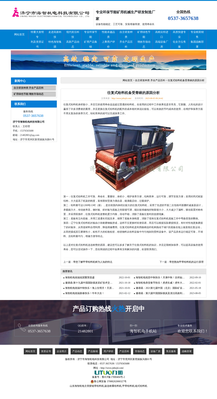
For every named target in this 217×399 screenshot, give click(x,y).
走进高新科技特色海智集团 (55, 39)
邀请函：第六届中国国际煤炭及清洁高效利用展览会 (161, 293)
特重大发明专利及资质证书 (37, 39)
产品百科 (124, 351)
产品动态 (77, 351)
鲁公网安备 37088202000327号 (110, 381)
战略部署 (187, 351)
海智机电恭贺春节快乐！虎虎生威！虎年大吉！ (161, 282)
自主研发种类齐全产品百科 (126, 39)
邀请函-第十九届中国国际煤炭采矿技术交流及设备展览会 (90, 282)
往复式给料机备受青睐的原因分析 (186, 80)
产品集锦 (93, 351)
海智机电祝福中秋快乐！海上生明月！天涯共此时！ (90, 288)
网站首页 (19, 34)
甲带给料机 (128, 386)
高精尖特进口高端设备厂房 (161, 39)
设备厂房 (155, 351)
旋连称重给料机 (113, 386)
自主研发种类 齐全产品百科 (29, 88)
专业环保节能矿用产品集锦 (90, 39)
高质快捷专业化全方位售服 (179, 39)
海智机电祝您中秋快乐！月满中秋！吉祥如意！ (161, 277)
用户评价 (108, 351)
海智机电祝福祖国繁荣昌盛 (80, 277)
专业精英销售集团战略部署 (197, 39)
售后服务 (171, 351)
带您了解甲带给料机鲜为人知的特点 (92, 262)
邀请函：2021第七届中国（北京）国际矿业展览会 (161, 288)
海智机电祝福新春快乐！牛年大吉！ (84, 293)
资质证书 (46, 351)
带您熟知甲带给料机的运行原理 (186, 262)
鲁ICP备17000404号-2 (113, 377)
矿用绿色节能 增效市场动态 (29, 94)
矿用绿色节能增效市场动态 (143, 39)
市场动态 (140, 351)
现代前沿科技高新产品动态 (72, 39)
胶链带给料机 (96, 386)
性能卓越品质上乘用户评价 (108, 39)
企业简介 (62, 351)
